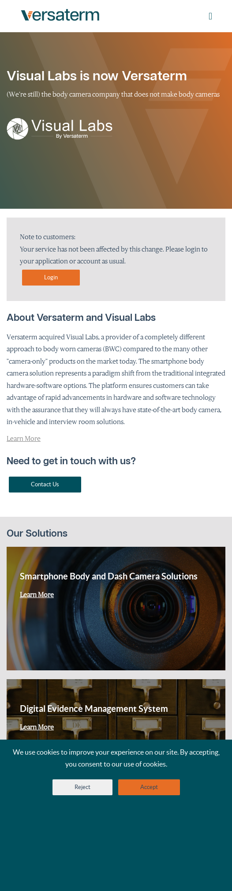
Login (51, 277)
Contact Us (45, 484)
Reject (82, 787)
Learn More (24, 438)
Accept (149, 787)
